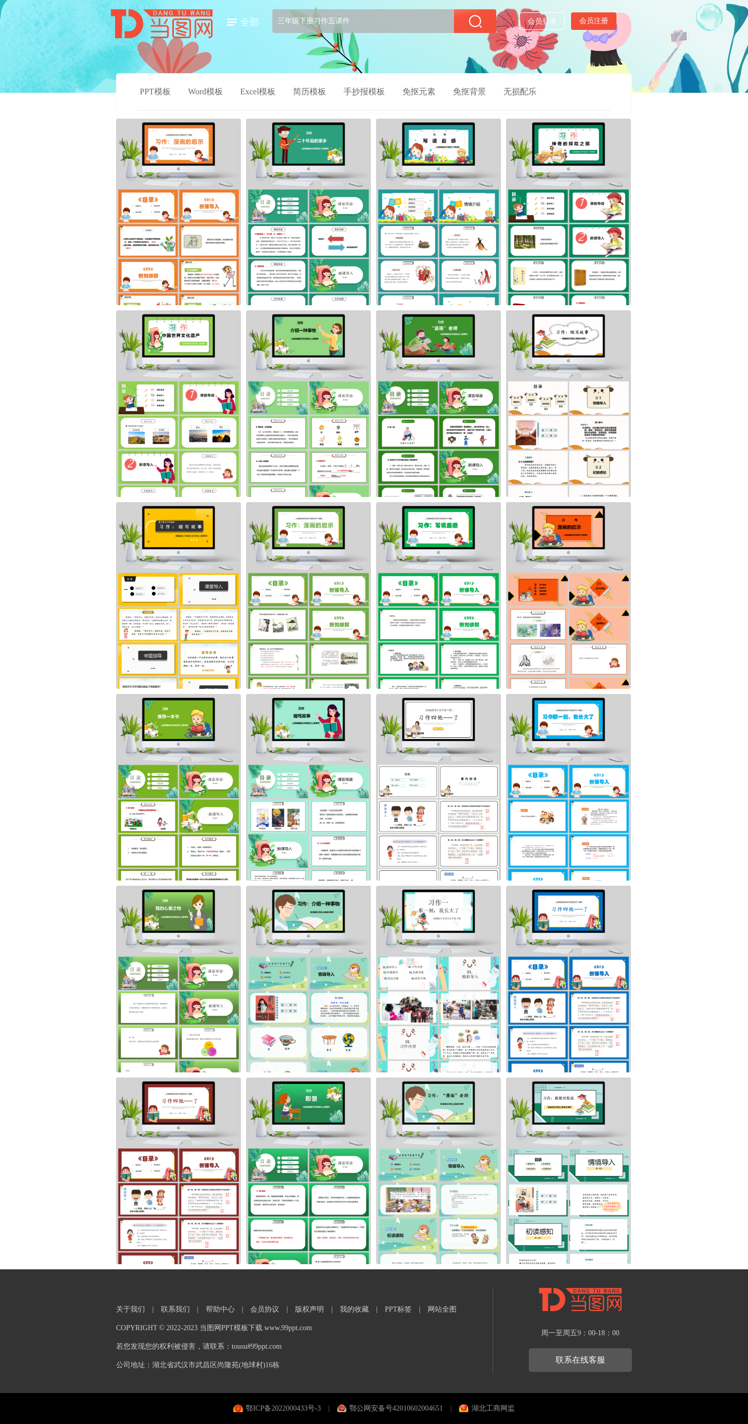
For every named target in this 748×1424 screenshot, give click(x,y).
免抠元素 (418, 91)
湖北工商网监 (493, 1408)
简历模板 (309, 91)
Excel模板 (257, 91)
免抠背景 (469, 91)
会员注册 (593, 21)
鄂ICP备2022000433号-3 (283, 1408)
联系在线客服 (580, 1359)
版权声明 (309, 1309)
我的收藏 (354, 1309)
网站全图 (442, 1309)
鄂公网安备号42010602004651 (396, 1408)
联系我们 (175, 1309)
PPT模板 (155, 91)
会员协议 (264, 1309)
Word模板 (205, 91)
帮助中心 (220, 1309)
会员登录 (542, 21)
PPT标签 (398, 1309)
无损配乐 (519, 91)
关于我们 (130, 1309)
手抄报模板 (364, 91)
